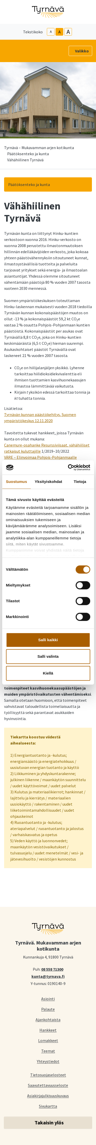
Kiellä (48, 673)
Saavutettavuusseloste (48, 1085)
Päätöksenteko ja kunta (28, 153)
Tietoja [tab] (80, 481)
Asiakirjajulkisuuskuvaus (48, 1095)
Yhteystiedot (48, 1061)
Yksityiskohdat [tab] (48, 481)
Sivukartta (48, 1106)
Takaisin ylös (49, 1122)
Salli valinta (48, 656)
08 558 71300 (52, 969)
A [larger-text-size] (68, 32)
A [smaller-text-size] (51, 32)
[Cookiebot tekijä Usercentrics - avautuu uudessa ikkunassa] (68, 467)
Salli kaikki (48, 640)
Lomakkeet (48, 1040)
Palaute (48, 1009)
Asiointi (48, 998)
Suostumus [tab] (16, 481)
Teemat (48, 1050)
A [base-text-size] (59, 31)
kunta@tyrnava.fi (48, 976)
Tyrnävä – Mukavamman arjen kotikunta (39, 147)
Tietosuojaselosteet (48, 1074)
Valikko (82, 50)
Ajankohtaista (48, 1019)
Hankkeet (48, 1029)
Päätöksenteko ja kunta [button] (29, 184)
